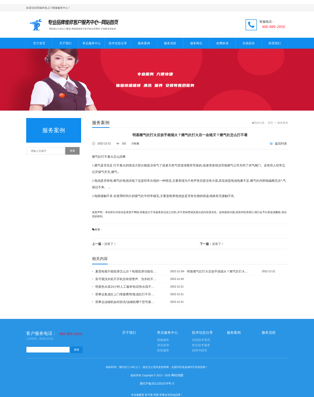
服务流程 (170, 43)
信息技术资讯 (201, 340)
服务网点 (196, 43)
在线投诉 (248, 43)
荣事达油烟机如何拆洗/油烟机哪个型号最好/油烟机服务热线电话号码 (126, 302)
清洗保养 (163, 345)
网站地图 (177, 375)
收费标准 (222, 43)
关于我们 (65, 43)
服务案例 (144, 43)
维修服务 (163, 340)
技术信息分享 (118, 43)
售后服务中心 (91, 43)
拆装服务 (163, 350)
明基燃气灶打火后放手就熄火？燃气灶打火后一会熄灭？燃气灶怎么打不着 (218, 271)
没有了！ (104, 244)
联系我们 (275, 43)
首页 (270, 122)
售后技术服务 (201, 345)
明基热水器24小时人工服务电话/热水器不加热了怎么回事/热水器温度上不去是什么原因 (126, 286)
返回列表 (281, 143)
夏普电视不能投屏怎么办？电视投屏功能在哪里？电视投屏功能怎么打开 (126, 271)
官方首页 (39, 43)
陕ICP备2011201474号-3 (157, 383)
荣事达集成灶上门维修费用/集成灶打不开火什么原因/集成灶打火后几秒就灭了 (126, 294)
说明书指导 (199, 350)
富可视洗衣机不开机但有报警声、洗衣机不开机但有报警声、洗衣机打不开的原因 (126, 279)
